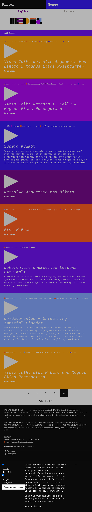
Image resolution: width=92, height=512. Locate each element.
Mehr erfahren (33, 506)
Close (74, 465)
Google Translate (7, 470)
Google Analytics (7, 481)
